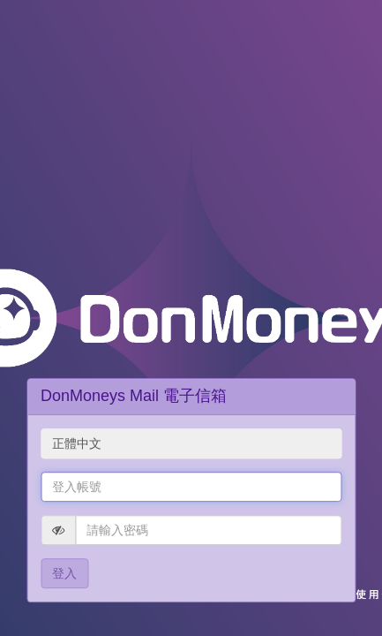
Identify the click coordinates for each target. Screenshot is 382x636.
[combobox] (191, 443)
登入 (64, 573)
